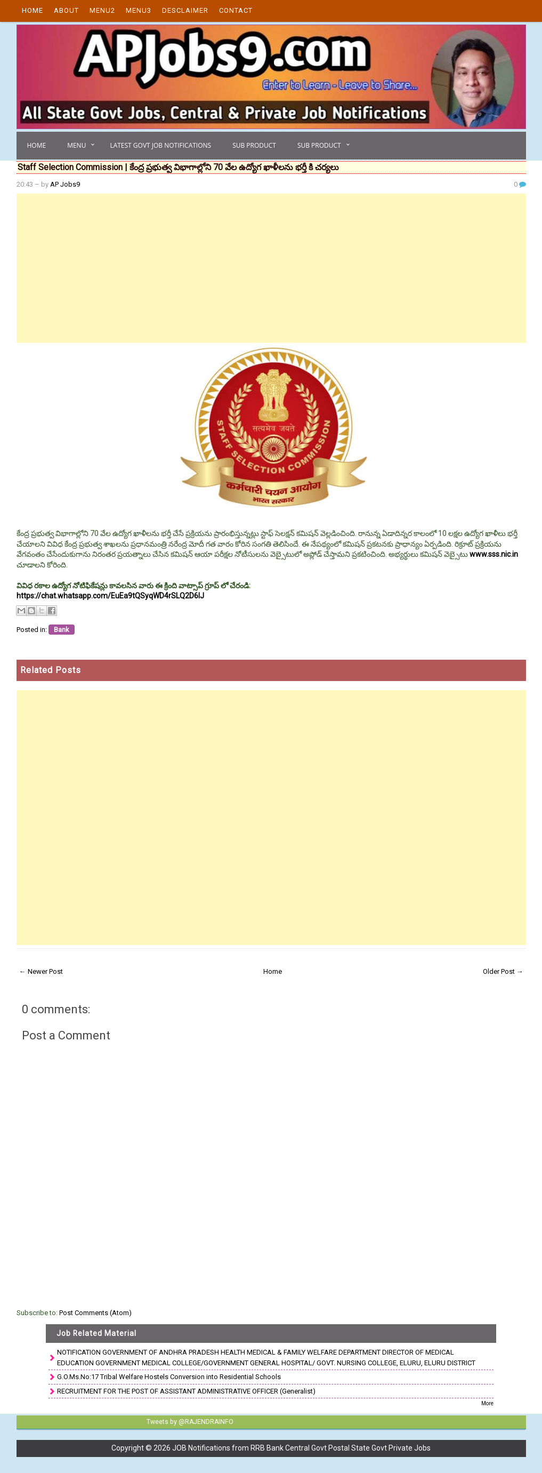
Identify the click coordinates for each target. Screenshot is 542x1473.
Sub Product (254, 145)
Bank (61, 630)
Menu (76, 145)
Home (32, 10)
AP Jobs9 (65, 184)
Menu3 (138, 10)
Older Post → (503, 971)
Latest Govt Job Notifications (160, 145)
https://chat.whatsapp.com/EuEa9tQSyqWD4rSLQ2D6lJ (110, 595)
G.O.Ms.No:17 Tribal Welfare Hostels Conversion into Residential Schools (169, 1377)
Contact (236, 10)
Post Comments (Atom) (95, 1313)
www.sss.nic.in (494, 554)
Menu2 (102, 10)
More (487, 1403)
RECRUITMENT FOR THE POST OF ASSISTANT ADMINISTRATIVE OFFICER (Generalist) (186, 1391)
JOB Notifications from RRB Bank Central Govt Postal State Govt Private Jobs (301, 1448)
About (66, 10)
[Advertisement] (271, 268)
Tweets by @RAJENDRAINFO (189, 1422)
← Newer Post (41, 971)
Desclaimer (185, 10)
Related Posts (50, 670)
